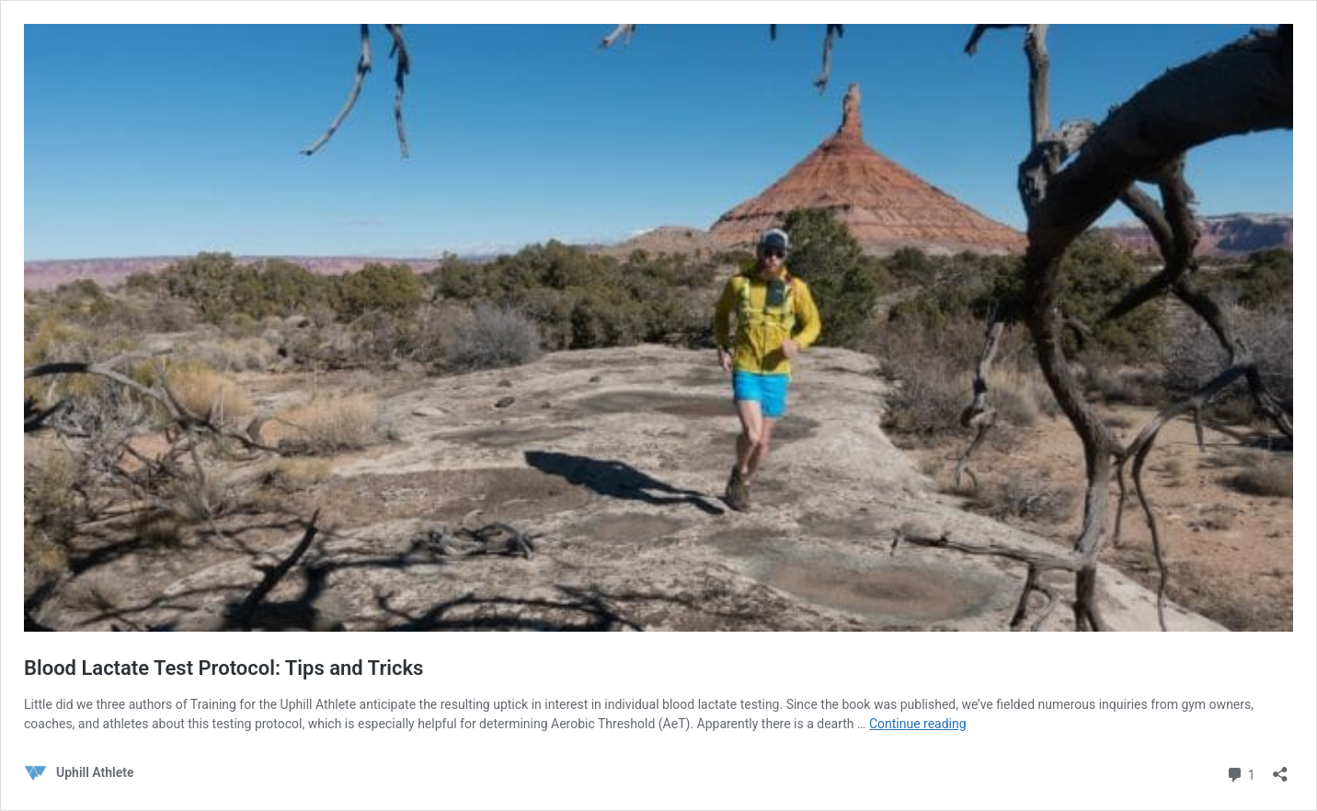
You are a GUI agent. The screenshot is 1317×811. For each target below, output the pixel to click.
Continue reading (918, 723)
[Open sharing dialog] (1280, 768)
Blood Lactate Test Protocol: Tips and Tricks (223, 668)
